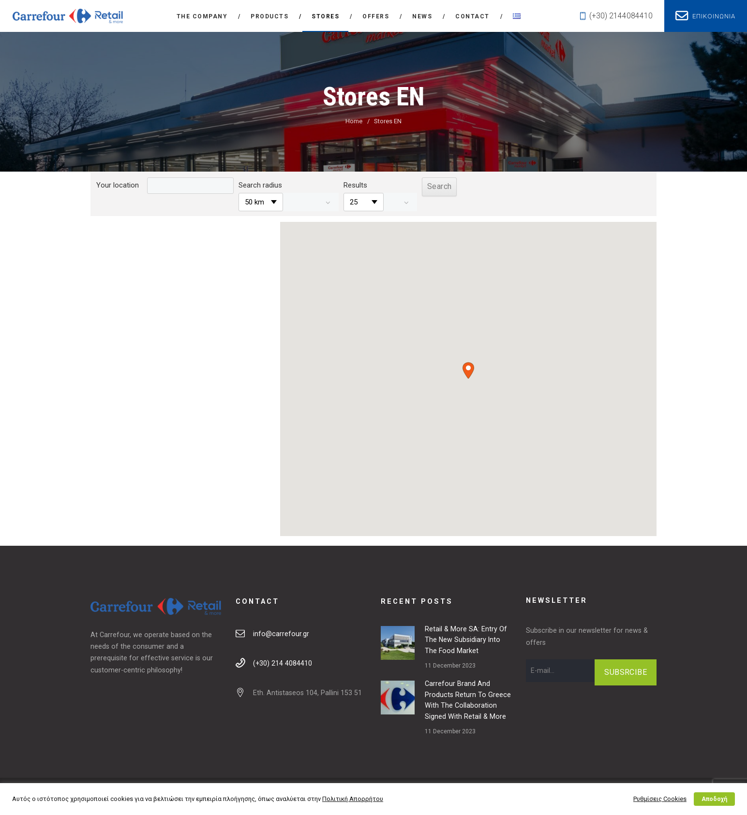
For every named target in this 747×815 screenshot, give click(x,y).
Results (355, 185)
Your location (117, 185)
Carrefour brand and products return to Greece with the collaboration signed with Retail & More (468, 700)
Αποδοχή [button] (714, 799)
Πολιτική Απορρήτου (352, 798)
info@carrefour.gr (281, 634)
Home (353, 121)
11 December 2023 (450, 665)
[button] (468, 370)
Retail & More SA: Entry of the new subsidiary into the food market (466, 640)
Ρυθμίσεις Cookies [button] (660, 798)
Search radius (260, 185)
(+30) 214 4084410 (282, 663)
